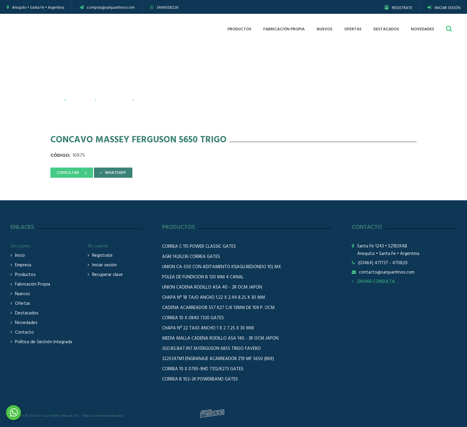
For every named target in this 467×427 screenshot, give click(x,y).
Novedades (26, 323)
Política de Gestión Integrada (43, 342)
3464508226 (167, 8)
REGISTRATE (398, 8)
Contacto (24, 332)
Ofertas (22, 303)
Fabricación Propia (32, 284)
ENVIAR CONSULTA (373, 281)
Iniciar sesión (104, 265)
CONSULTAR (68, 172)
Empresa (23, 265)
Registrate (102, 255)
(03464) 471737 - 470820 (383, 263)
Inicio (56, 100)
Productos (80, 100)
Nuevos (22, 294)
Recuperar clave (107, 275)
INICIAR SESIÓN (443, 8)
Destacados (26, 313)
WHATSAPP (115, 172)
